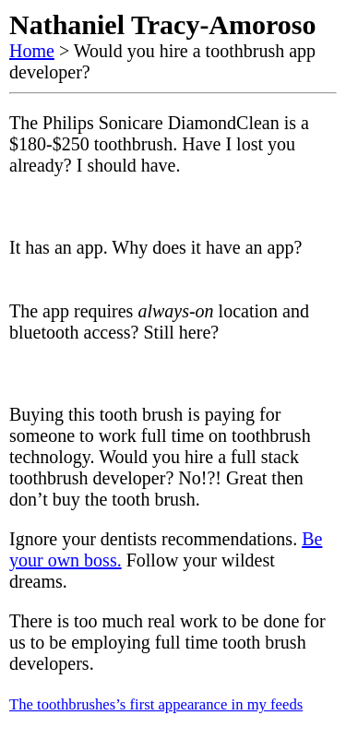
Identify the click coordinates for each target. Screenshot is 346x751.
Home (31, 51)
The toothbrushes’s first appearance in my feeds (156, 704)
